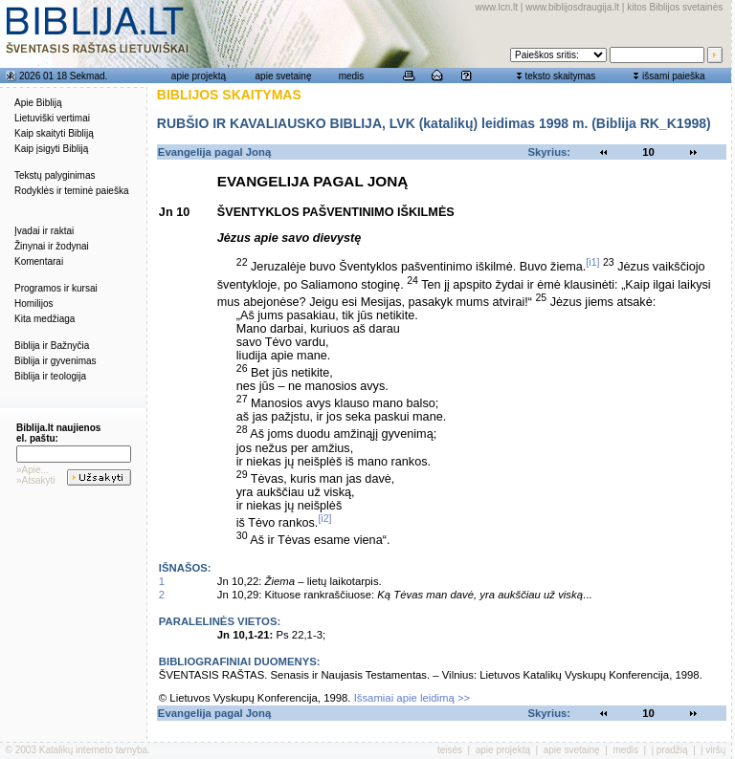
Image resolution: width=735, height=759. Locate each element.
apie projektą (198, 76)
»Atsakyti (36, 480)
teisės (449, 750)
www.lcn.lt (497, 7)
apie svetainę (284, 76)
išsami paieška (673, 76)
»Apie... (32, 470)
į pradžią (670, 750)
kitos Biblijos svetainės (675, 7)
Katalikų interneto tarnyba (93, 750)
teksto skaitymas (559, 76)
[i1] (592, 262)
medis (352, 76)
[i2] (324, 518)
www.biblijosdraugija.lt (572, 7)
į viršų (713, 750)
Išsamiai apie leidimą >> (412, 698)
